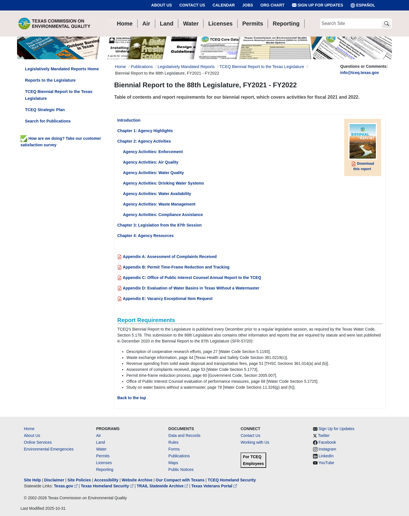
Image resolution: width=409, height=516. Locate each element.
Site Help (32, 480)
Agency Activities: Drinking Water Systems (163, 183)
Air (98, 435)
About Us (161, 5)
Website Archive (137, 480)
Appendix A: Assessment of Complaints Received (167, 256)
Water (101, 449)
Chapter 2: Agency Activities (144, 141)
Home (29, 428)
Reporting (104, 469)
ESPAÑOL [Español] (362, 5)
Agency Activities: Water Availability (157, 193)
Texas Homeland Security (108, 486)
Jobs (247, 5)
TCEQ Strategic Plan (45, 109)
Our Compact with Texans (180, 480)
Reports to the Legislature (50, 80)
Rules (173, 442)
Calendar (223, 5)
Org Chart (272, 5)
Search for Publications (48, 121)
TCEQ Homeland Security (232, 480)
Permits (102, 456)
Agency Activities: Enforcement (153, 151)
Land (100, 442)
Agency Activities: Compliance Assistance (163, 214)
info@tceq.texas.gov (359, 72)
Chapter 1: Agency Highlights (145, 130)
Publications (142, 66)
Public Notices (181, 469)
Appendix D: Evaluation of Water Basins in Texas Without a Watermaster (188, 288)
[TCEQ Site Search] (386, 23)
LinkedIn (326, 456)
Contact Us (192, 5)
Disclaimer (54, 480)
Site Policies (79, 480)
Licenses (104, 462)
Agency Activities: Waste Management (159, 204)
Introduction (129, 120)
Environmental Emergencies (49, 449)
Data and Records (184, 435)
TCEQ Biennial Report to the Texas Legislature (262, 66)
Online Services (38, 442)
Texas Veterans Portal (214, 486)
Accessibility (107, 480)
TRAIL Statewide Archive (163, 486)
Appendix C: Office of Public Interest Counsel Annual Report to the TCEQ (189, 277)
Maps (173, 462)
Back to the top (131, 398)
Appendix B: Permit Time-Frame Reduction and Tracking (173, 267)
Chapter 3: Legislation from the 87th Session (159, 225)
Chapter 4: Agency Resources (145, 235)
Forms (174, 449)
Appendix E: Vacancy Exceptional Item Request (164, 298)
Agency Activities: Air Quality (150, 162)
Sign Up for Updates (317, 5)
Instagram (327, 449)
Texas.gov (66, 486)
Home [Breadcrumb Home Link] (120, 66)
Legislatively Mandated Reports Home (62, 69)
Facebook (327, 442)
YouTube (326, 462)
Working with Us (255, 442)
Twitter (323, 435)
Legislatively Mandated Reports (186, 66)
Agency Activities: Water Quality (153, 172)
